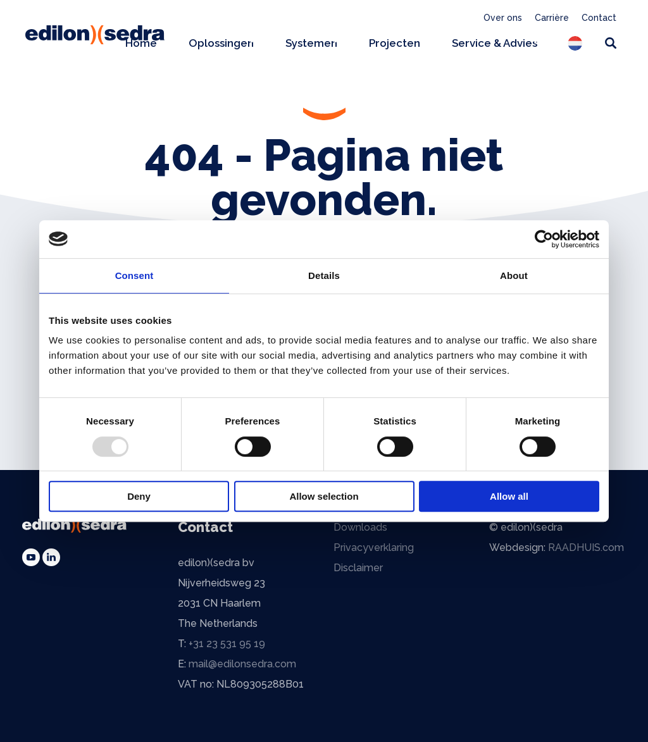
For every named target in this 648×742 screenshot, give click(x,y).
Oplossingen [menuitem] (221, 43)
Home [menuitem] (141, 43)
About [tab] (514, 275)
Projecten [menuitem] (394, 43)
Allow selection (323, 496)
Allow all (509, 496)
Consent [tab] (134, 275)
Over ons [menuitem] (502, 18)
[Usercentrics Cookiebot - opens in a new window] (544, 239)
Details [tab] (324, 275)
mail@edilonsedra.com (242, 664)
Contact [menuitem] (599, 18)
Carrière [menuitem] (552, 18)
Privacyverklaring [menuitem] (373, 547)
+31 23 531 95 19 (227, 644)
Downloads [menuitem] (360, 527)
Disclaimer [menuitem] (358, 568)
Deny (139, 496)
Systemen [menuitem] (311, 43)
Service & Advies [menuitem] (494, 43)
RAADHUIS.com (586, 547)
